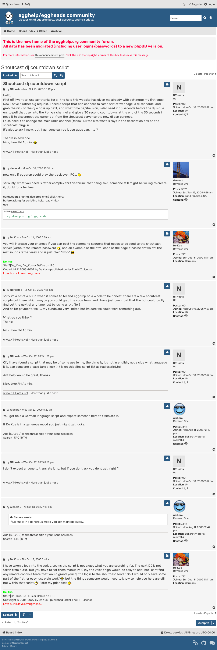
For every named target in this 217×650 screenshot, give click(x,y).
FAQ (16, 437)
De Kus (177, 245)
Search (7, 437)
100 (183, 103)
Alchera (178, 418)
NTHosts (178, 95)
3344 (184, 426)
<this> (54, 200)
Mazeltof (16, 643)
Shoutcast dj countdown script (35, 67)
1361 (183, 254)
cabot (25, 643)
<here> (60, 196)
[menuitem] (25, 4)
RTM (24, 437)
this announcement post (49, 55)
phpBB (17, 640)
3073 (184, 189)
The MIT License (82, 269)
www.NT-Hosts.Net (15, 151)
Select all (17, 211)
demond (178, 180)
